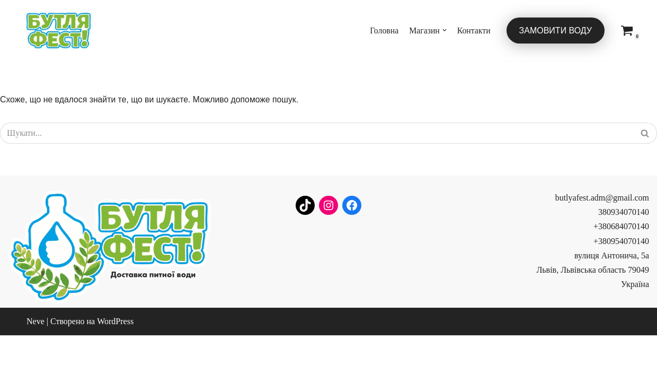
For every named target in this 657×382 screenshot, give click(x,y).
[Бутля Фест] (58, 30)
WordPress (115, 368)
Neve (35, 368)
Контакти (474, 30)
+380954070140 (621, 287)
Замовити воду (555, 30)
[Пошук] (316, 133)
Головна (382, 30)
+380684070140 (621, 273)
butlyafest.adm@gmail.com (602, 244)
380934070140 (623, 259)
